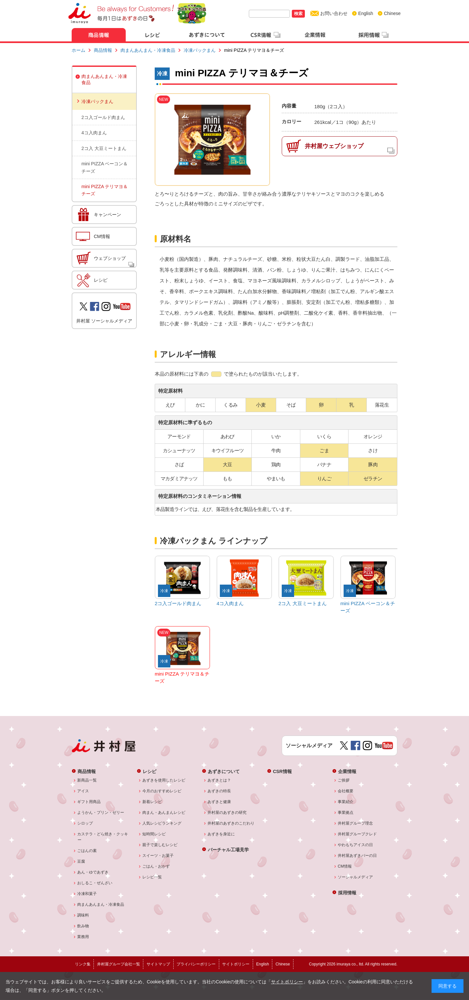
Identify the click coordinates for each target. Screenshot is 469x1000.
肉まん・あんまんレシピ (164, 812)
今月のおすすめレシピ (162, 791)
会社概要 (345, 791)
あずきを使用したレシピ (164, 780)
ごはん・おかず (156, 866)
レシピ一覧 (152, 877)
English (365, 13)
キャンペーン (107, 214)
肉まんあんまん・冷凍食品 (148, 50)
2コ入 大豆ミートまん (103, 148)
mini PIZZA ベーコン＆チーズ (104, 167)
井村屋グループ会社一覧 (118, 964)
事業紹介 (345, 801)
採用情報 (347, 892)
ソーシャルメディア (355, 877)
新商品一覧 (87, 780)
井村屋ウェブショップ (334, 146)
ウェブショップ (110, 258)
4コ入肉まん (94, 132)
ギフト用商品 (89, 801)
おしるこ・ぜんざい (95, 883)
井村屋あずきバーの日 (357, 855)
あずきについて (224, 771)
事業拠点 (345, 812)
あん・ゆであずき (93, 872)
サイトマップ (158, 964)
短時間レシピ (154, 834)
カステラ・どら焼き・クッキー (103, 837)
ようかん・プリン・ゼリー (101, 812)
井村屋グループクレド (357, 834)
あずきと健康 (219, 801)
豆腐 (81, 861)
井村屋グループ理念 (355, 823)
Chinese (392, 13)
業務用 (83, 936)
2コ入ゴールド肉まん (103, 117)
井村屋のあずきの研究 (227, 812)
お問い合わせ (334, 13)
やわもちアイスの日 (355, 845)
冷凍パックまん (200, 50)
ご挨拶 (343, 780)
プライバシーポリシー (196, 964)
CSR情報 (282, 771)
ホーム (78, 50)
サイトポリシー (287, 981)
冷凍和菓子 (87, 893)
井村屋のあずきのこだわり (231, 823)
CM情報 (102, 236)
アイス (83, 791)
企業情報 (347, 771)
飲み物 (83, 926)
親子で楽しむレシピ (160, 845)
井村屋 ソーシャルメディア (104, 320)
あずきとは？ (219, 780)
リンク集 (83, 964)
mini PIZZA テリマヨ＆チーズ (104, 190)
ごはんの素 (87, 850)
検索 (298, 13)
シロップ (85, 823)
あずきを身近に (221, 834)
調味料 (83, 915)
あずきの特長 (219, 791)
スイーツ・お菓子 (158, 855)
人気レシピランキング (162, 823)
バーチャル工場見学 (228, 849)
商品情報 (103, 50)
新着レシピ (152, 801)
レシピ (100, 280)
